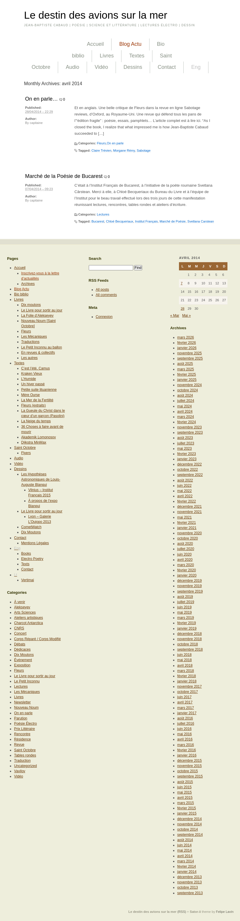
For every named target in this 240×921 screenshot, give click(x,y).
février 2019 (186, 623)
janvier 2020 (186, 575)
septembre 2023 (190, 432)
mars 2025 (185, 369)
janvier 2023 (186, 459)
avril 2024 (184, 411)
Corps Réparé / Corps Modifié (37, 639)
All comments (106, 295)
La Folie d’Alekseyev (37, 316)
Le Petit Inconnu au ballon (41, 347)
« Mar (174, 316)
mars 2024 (185, 417)
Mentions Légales (35, 543)
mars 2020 (185, 565)
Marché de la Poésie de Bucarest (63, 176)
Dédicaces (22, 649)
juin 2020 (184, 554)
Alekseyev (22, 607)
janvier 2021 (186, 528)
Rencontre (22, 734)
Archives (28, 284)
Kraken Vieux (31, 374)
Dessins (133, 67)
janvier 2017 (186, 713)
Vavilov (19, 771)
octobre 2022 (187, 469)
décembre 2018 (189, 634)
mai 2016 (184, 734)
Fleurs (101, 143)
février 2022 (186, 501)
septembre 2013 (190, 893)
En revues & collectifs (38, 353)
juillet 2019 (185, 602)
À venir (19, 602)
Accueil (95, 44)
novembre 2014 (189, 824)
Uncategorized (25, 766)
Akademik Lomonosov (38, 437)
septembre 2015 (190, 776)
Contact (167, 67)
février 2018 (186, 676)
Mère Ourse (30, 395)
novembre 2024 (189, 385)
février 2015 (186, 808)
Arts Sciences (25, 612)
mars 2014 (185, 861)
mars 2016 (185, 745)
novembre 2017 (189, 686)
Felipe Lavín (225, 911)
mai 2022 (184, 491)
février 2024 (186, 422)
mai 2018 (184, 660)
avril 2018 (184, 665)
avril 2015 (184, 798)
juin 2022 (184, 486)
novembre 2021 (189, 512)
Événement (23, 660)
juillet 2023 (185, 443)
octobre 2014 (187, 829)
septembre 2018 (190, 649)
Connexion (104, 317)
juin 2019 (184, 607)
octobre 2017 (187, 692)
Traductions (30, 342)
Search (95, 258)
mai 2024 (184, 406)
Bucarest (97, 221)
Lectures (103, 214)
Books (26, 553)
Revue (19, 745)
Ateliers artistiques (28, 618)
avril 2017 (184, 702)
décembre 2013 (189, 877)
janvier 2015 (186, 813)
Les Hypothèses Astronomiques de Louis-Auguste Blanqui (40, 479)
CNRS (19, 628)
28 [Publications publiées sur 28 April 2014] (183, 308)
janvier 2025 (186, 380)
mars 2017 (185, 708)
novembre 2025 (189, 353)
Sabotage (143, 150)
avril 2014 (184, 856)
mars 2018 (185, 671)
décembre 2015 (189, 761)
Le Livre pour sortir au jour (41, 310)
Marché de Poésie (173, 221)
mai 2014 (184, 850)
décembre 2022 (189, 464)
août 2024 (185, 395)
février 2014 (186, 866)
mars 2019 (185, 618)
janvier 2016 (186, 755)
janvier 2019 (186, 628)
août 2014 (185, 840)
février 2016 (186, 750)
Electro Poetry (32, 559)
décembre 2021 (189, 507)
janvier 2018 (186, 681)
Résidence (22, 739)
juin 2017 (184, 697)
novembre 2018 (189, 639)
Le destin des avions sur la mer (95, 15)
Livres (107, 56)
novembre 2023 (189, 427)
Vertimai (27, 580)
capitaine (36, 123)
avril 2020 (184, 560)
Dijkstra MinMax (33, 442)
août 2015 (185, 782)
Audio (72, 67)
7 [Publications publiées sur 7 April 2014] (181, 283)
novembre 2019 (189, 586)
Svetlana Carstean (200, 221)
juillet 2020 (185, 549)
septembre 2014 (190, 835)
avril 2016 (184, 739)
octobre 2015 (187, 771)
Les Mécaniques (34, 337)
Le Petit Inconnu (26, 681)
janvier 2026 (186, 348)
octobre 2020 (187, 538)
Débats (19, 644)
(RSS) (181, 911)
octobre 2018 (187, 644)
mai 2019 (184, 612)
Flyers (26, 453)
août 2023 (185, 438)
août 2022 (185, 480)
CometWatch (31, 527)
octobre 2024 (187, 390)
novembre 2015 (189, 766)
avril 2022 (184, 496)
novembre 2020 (189, 533)
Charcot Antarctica (28, 623)
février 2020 (186, 570)
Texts (25, 564)
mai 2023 (184, 449)
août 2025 (185, 364)
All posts (102, 290)
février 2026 (186, 343)
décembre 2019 (189, 581)
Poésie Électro (25, 724)
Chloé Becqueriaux (119, 221)
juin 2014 (184, 845)
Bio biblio (21, 294)
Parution (20, 718)
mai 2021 (184, 517)
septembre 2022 (190, 475)
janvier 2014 (186, 872)
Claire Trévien (101, 150)
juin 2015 (184, 787)
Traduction (22, 761)
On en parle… (41, 99)
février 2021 (186, 523)
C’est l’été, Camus (35, 368)
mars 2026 (185, 337)
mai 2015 (184, 792)
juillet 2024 (185, 401)
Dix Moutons (31, 532)
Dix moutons (31, 305)
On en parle (115, 143)
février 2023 (186, 454)
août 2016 (185, 718)
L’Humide (28, 379)
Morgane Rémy (124, 150)
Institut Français (146, 221)
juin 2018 (184, 655)
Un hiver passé (33, 384)
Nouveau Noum (26, 707)
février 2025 (186, 374)
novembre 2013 (189, 882)
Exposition (22, 665)
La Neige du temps (36, 421)
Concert (20, 633)
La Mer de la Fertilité (37, 400)
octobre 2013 (187, 887)
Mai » (186, 316)
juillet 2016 (185, 724)
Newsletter (22, 702)
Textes (136, 56)
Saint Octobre (25, 448)
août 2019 (185, 597)
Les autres (29, 358)
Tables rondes (25, 755)
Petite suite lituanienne (39, 390)
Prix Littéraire (24, 729)
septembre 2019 (190, 591)
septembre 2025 (190, 358)
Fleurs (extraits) (33, 405)
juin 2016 (184, 729)
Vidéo (101, 67)
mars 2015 (185, 803)
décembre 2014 (189, 819)
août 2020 (185, 544)
